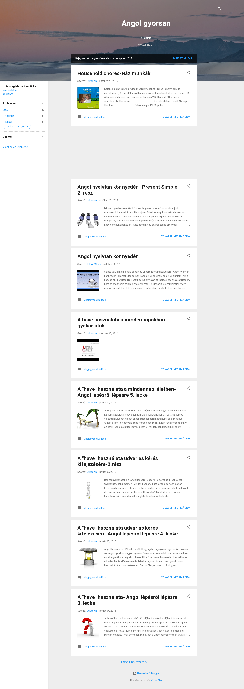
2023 (6, 110)
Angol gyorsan (146, 23)
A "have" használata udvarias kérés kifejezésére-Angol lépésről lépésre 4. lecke (127, 531)
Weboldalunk (10, 90)
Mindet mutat (182, 58)
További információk (175, 116)
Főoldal (107, 45)
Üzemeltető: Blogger (146, 673)
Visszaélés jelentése (15, 147)
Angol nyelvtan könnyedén (108, 256)
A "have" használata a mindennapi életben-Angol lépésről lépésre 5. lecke (126, 392)
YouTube (8, 93)
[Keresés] (219, 9)
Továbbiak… (183, 45)
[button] (188, 73)
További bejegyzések (134, 662)
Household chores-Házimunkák (113, 73)
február (9, 115)
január (8, 121)
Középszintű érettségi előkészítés (144, 45)
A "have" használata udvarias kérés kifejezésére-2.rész (117, 461)
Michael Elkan (156, 680)
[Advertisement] (210, 105)
